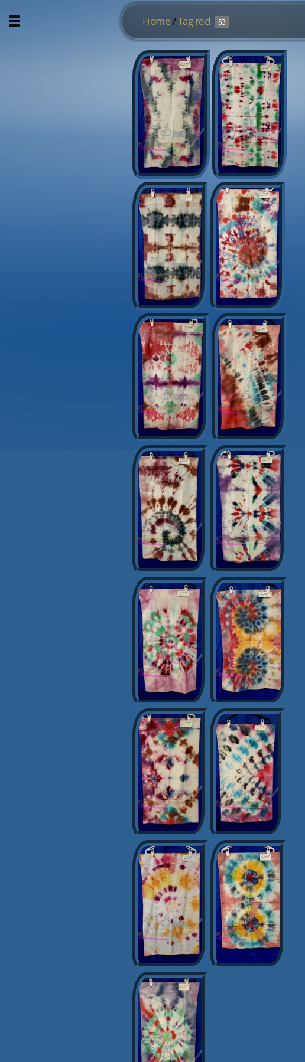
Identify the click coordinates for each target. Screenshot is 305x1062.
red (202, 21)
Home (156, 21)
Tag (185, 21)
